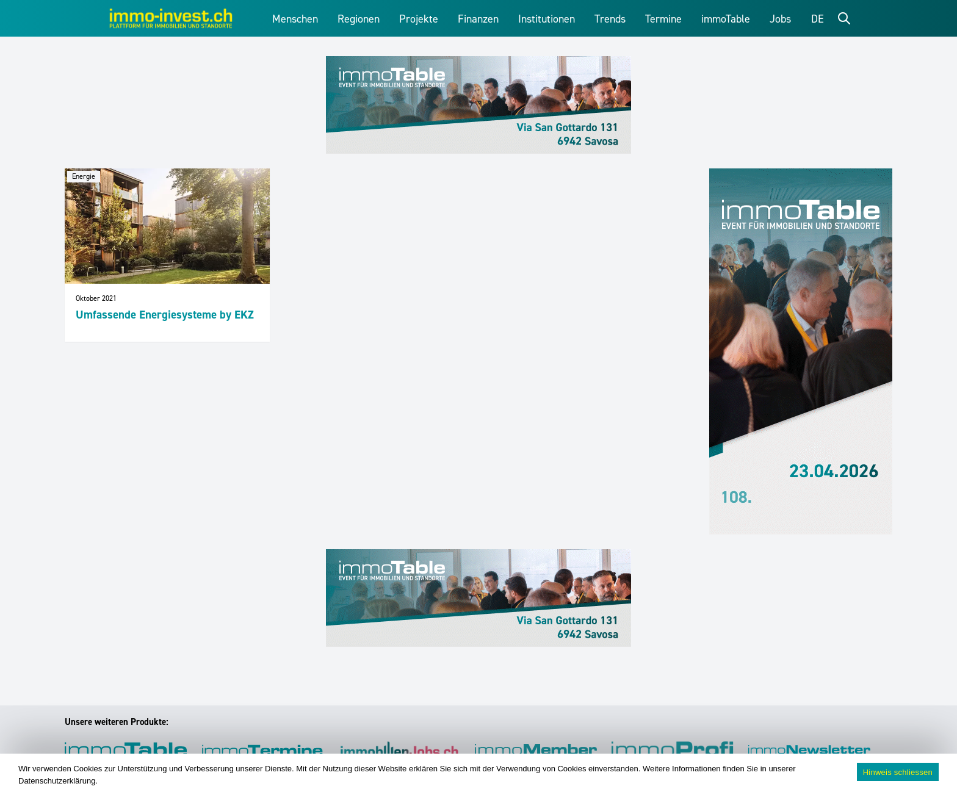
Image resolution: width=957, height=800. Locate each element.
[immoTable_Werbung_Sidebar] (800, 351)
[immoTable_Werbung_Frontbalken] (478, 105)
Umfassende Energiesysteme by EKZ (165, 314)
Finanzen (478, 19)
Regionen (359, 19)
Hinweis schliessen (898, 772)
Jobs (780, 19)
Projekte (418, 19)
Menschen (295, 19)
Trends (610, 19)
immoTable (725, 19)
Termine (663, 19)
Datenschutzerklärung (56, 780)
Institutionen (546, 19)
